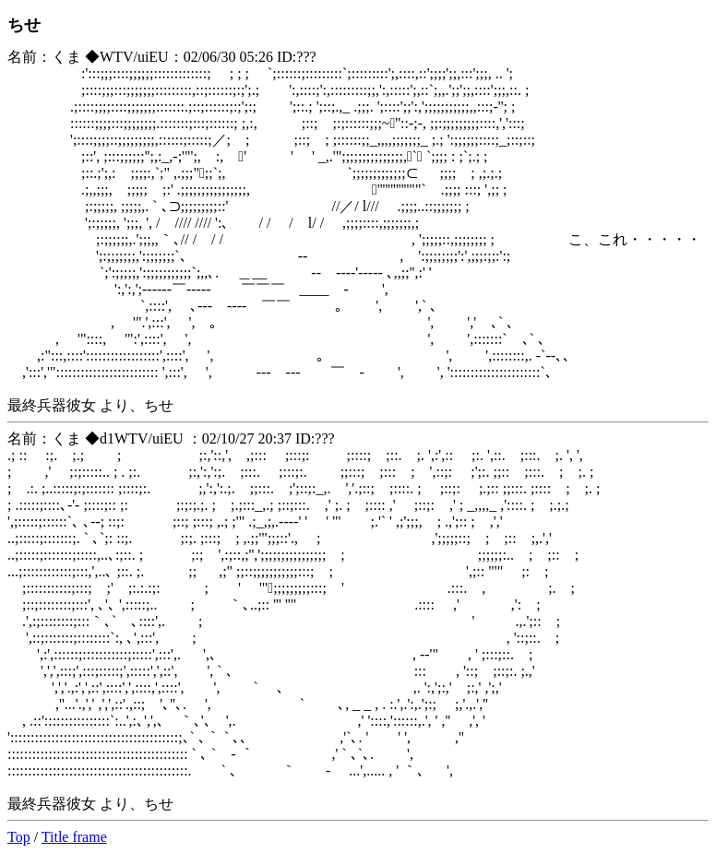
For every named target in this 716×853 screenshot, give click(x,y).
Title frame (74, 837)
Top (18, 837)
